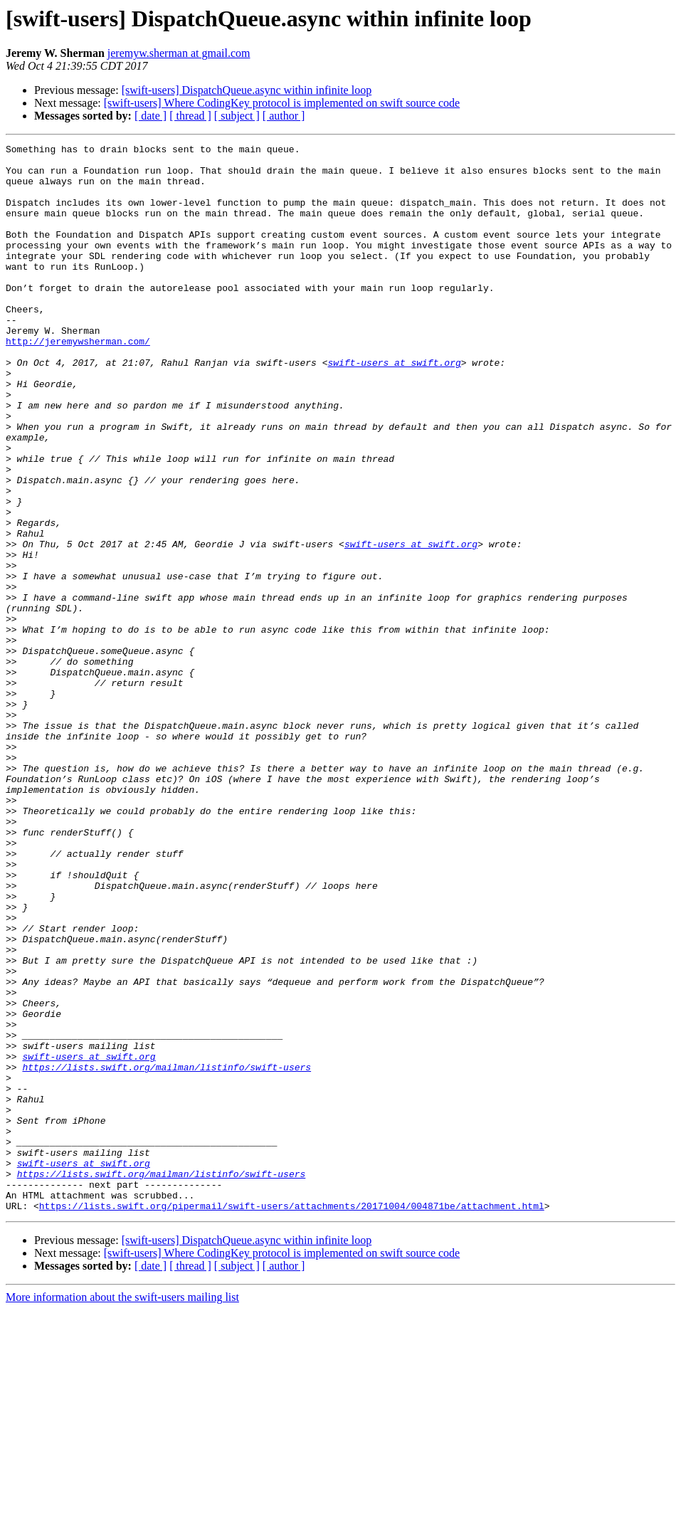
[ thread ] (190, 116)
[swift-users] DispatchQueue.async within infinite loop (246, 90)
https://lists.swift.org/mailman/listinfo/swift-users (166, 1252)
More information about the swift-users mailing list (122, 1510)
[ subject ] (237, 116)
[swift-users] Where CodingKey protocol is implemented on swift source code (282, 103)
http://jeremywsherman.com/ (78, 381)
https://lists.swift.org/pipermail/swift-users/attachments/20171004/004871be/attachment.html (291, 1419)
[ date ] (150, 116)
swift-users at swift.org (393, 407)
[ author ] (284, 116)
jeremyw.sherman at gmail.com (178, 53)
